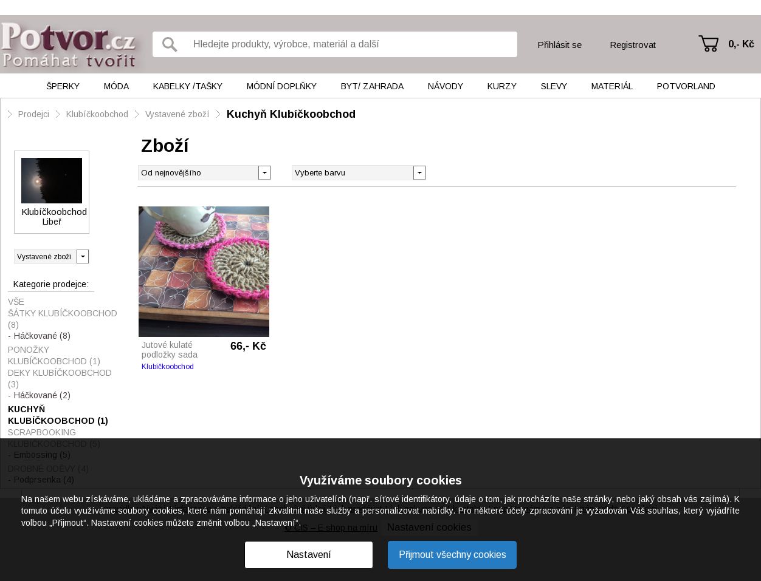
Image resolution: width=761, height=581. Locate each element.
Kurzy (502, 86)
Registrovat (633, 44)
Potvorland (686, 86)
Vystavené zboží (177, 114)
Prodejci (33, 114)
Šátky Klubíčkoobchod (62, 319)
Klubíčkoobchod (97, 114)
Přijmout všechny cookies (452, 554)
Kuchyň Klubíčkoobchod (291, 114)
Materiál (612, 86)
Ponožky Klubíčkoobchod (54, 355)
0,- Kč (741, 44)
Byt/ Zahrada (372, 86)
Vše (16, 302)
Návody (445, 86)
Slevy (554, 86)
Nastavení (308, 554)
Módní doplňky (282, 86)
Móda (116, 86)
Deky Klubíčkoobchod (60, 378)
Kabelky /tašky (187, 86)
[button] (419, 172)
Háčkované (42, 336)
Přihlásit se (559, 44)
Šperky (63, 86)
